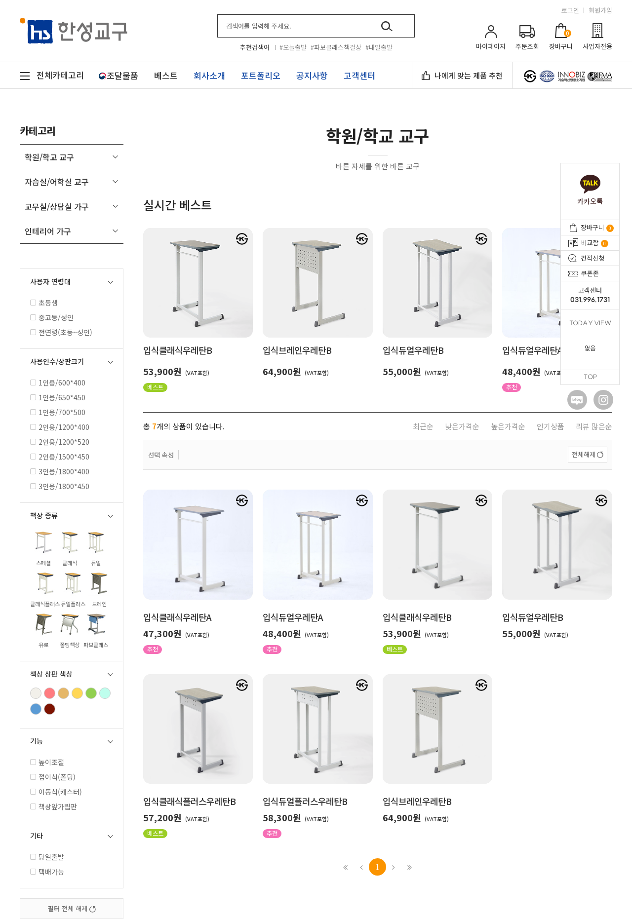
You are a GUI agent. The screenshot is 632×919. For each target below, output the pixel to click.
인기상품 (550, 426)
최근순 (423, 426)
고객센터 (590, 295)
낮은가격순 (462, 426)
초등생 (44, 302)
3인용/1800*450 (59, 486)
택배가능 (47, 872)
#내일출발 (379, 47)
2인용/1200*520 (59, 442)
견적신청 (592, 258)
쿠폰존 (590, 273)
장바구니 (597, 227)
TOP (590, 377)
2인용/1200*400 (59, 427)
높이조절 (47, 762)
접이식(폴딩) (53, 777)
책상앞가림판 (53, 806)
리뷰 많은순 (594, 426)
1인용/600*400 (57, 382)
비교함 (594, 242)
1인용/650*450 (57, 397)
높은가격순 (508, 426)
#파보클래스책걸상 (336, 47)
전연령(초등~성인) (61, 332)
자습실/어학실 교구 (57, 182)
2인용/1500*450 (59, 456)
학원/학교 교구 (49, 157)
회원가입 (600, 10)
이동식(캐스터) (56, 792)
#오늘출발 (293, 47)
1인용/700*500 (57, 412)
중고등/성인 (52, 317)
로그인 (570, 10)
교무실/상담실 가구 (57, 206)
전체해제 (583, 454)
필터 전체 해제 (72, 908)
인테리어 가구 (48, 231)
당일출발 (47, 857)
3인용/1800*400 (59, 471)
